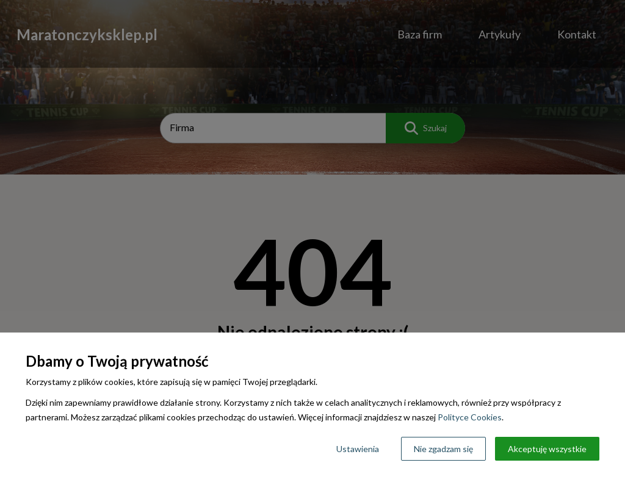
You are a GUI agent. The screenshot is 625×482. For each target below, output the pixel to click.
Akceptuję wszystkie (547, 449)
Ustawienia (357, 449)
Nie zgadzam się (443, 449)
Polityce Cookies (470, 417)
